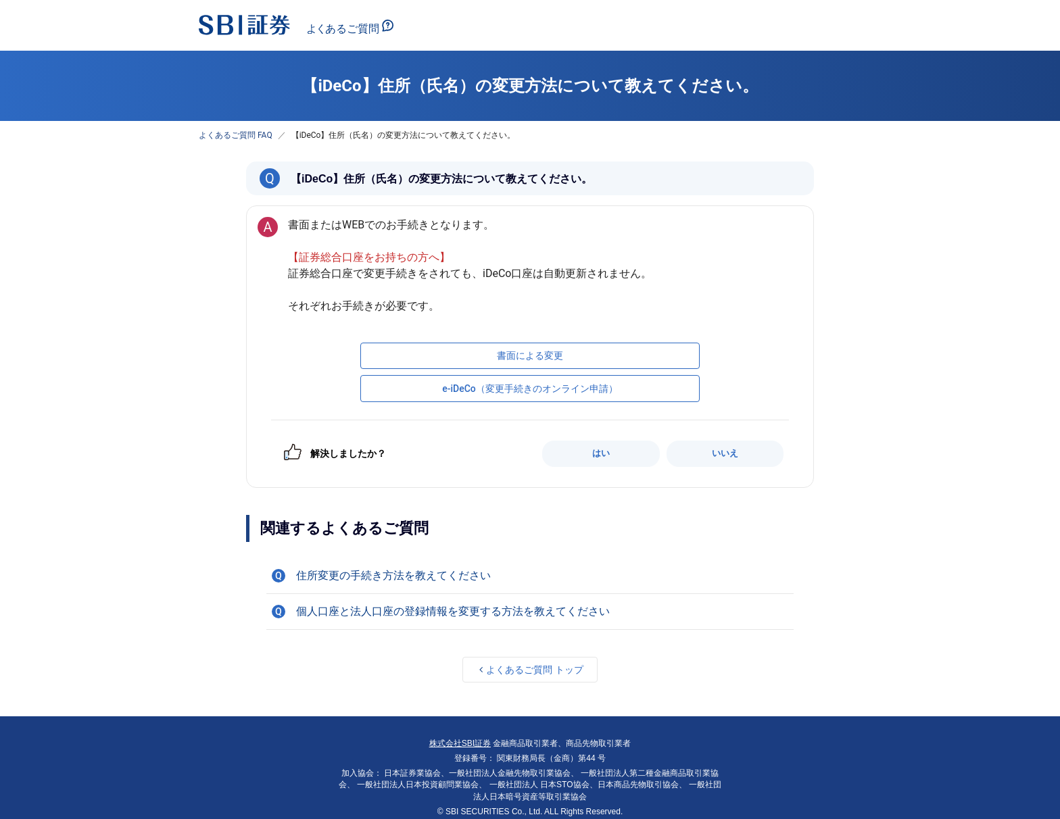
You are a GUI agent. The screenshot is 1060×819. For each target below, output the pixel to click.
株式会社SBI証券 (460, 743)
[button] (530, 576)
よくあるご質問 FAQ (235, 135)
